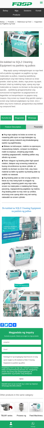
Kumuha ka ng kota (6, 118)
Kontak (38, 11)
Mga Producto (16, 13)
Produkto (11, 22)
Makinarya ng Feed (24, 22)
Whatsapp (32, 118)
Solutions (27, 11)
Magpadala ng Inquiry (19, 118)
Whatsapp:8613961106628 (11, 386)
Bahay (5, 11)
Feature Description (13, 127)
